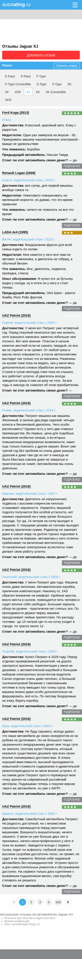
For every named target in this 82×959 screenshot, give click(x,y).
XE (69, 84)
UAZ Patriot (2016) (16, 315)
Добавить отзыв (41, 55)
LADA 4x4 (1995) (15, 232)
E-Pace (10, 76)
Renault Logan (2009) (18, 173)
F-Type (41, 76)
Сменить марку (66, 65)
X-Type (57, 84)
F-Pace (26, 76)
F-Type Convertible (18, 84)
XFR (18, 92)
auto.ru (16, 4)
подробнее (72, 166)
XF (7, 92)
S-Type (41, 84)
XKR (8, 100)
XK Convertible (55, 92)
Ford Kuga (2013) (15, 112)
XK (38, 92)
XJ (28, 92)
